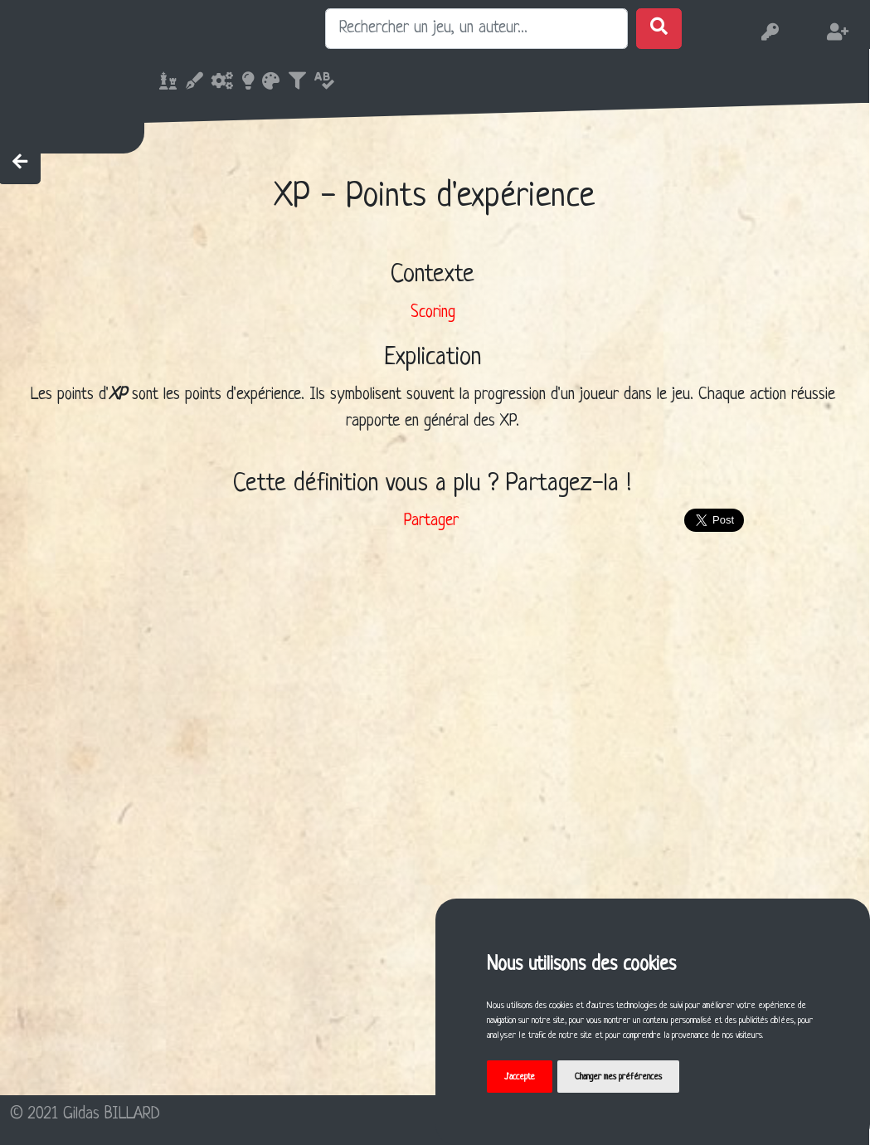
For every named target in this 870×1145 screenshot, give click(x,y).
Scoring (433, 313)
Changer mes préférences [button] (618, 1077)
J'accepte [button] (519, 1077)
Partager (431, 521)
